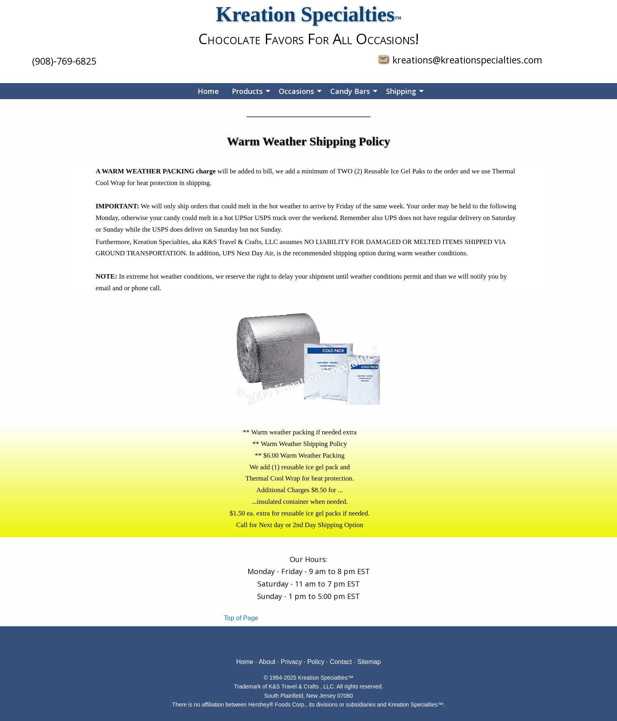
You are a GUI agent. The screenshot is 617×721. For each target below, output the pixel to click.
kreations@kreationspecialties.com (465, 59)
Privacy (291, 661)
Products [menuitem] (247, 91)
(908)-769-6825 (64, 61)
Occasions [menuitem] (296, 91)
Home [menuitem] (208, 91)
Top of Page (241, 618)
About (267, 661)
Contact (341, 661)
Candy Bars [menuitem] (350, 91)
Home (244, 661)
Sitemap (369, 661)
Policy (316, 661)
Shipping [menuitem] (401, 91)
